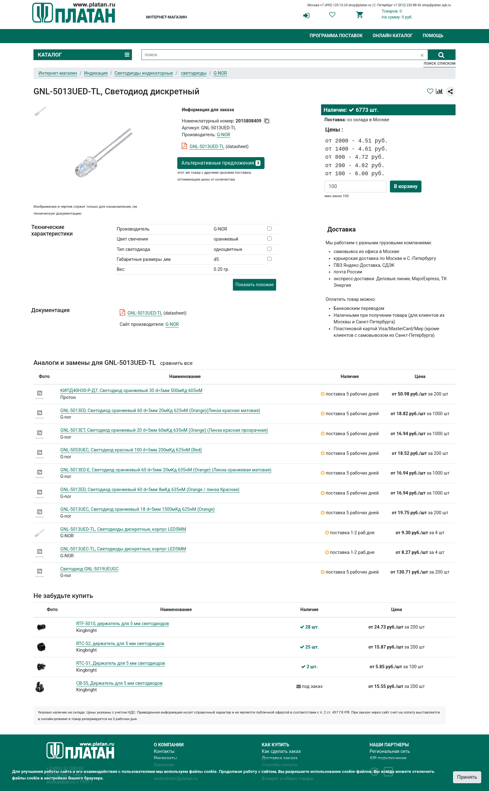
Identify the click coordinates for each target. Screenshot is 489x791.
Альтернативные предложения (220, 163)
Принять (467, 777)
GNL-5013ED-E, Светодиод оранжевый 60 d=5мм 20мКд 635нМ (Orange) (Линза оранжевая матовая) (165, 470)
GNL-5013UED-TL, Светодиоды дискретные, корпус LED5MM (123, 529)
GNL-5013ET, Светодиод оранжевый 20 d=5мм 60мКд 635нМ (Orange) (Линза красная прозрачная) (164, 430)
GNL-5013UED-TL (206, 146)
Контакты (164, 751)
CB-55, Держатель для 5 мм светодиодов (119, 683)
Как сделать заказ (281, 751)
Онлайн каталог (393, 35)
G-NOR (172, 324)
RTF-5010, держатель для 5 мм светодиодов (122, 623)
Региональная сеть (390, 751)
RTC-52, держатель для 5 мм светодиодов (120, 643)
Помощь (433, 35)
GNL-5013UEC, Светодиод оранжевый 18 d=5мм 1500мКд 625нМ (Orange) (137, 509)
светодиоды (194, 73)
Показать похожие (254, 284)
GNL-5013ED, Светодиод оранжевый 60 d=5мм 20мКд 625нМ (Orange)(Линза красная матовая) (160, 410)
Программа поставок (336, 35)
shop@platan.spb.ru (436, 5)
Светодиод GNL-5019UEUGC (89, 569)
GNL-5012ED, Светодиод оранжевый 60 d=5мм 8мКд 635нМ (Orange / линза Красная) (149, 489)
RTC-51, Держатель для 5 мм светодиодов (120, 663)
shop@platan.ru (359, 5)
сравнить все (176, 363)
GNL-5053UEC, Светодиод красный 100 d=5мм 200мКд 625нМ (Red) (131, 450)
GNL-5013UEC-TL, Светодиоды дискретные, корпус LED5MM (123, 549)
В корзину (405, 186)
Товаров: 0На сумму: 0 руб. (397, 14)
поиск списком (440, 63)
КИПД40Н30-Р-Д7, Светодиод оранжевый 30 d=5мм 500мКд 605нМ (131, 390)
